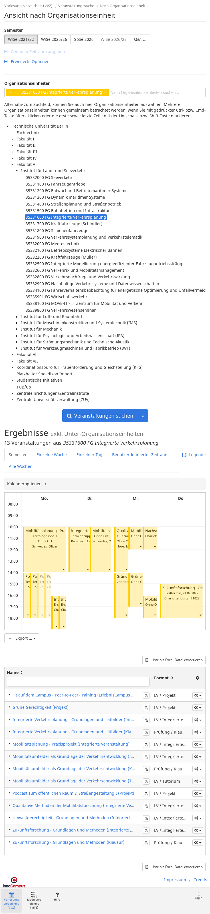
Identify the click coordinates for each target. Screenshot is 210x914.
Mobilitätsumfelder (108, 530)
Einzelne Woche (52, 454)
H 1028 (194, 598)
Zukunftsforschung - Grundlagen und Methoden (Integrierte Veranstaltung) (86, 830)
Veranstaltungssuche (76, 5)
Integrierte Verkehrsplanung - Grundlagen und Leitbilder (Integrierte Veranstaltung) (94, 719)
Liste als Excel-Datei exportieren (174, 659)
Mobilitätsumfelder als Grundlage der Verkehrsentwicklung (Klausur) (79, 768)
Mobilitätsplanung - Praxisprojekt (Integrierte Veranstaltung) (71, 744)
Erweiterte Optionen (27, 61)
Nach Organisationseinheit (122, 5)
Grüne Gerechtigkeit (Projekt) (40, 707)
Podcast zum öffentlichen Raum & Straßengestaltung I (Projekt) (73, 793)
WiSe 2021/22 (21, 39)
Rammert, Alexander (86, 541)
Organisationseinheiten (27, 83)
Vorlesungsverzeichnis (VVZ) (28, 5)
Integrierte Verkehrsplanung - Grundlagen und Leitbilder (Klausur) (77, 731)
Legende (194, 454)
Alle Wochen (21, 466)
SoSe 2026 (84, 39)
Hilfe (57, 896)
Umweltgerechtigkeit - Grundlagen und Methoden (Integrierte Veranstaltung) (87, 817)
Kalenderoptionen (25, 483)
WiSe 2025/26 (54, 39)
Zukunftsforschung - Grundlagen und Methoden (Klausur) (68, 842)
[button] (63, 569)
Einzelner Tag (89, 454)
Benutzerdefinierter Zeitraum (140, 454)
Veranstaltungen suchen (100, 415)
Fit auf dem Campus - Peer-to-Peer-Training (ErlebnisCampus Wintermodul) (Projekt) (94, 695)
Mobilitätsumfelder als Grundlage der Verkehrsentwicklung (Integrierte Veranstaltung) (96, 756)
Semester (13, 30)
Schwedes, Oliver (45, 546)
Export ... (22, 638)
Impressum (175, 879)
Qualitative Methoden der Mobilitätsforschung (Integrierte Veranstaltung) (84, 805)
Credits (200, 879)
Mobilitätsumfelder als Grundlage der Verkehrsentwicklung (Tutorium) (80, 781)
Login (198, 896)
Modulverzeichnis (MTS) (34, 900)
